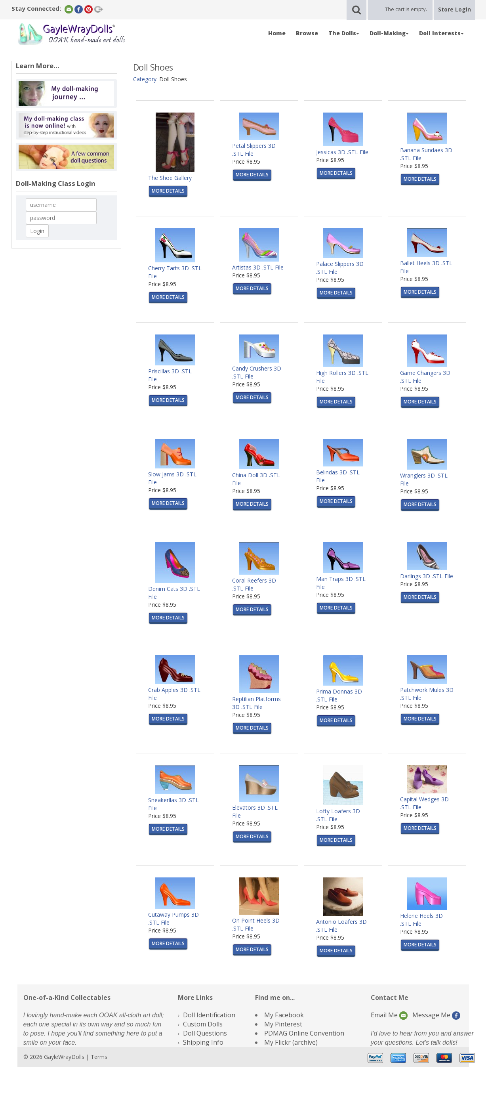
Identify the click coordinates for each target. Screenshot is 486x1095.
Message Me (436, 1015)
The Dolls (343, 33)
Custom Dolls (203, 1024)
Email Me (389, 1015)
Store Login (454, 9)
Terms (99, 1057)
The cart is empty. (406, 9)
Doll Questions (205, 1033)
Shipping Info (203, 1042)
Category (144, 79)
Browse (307, 33)
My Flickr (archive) (291, 1042)
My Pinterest (283, 1024)
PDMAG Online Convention (304, 1033)
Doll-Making (389, 33)
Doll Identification (209, 1015)
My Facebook (284, 1015)
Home (277, 33)
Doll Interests (441, 33)
